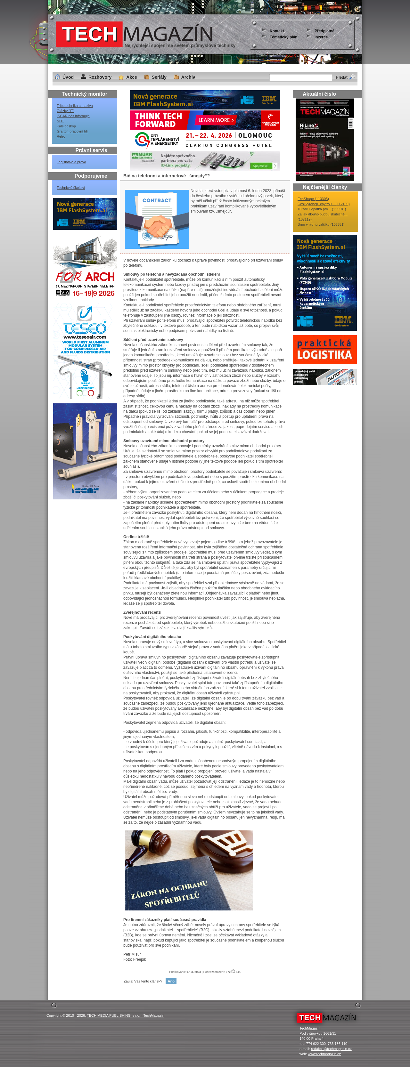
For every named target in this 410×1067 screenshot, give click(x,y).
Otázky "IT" (65, 111)
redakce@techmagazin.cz (331, 1049)
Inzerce (321, 37)
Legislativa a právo (71, 162)
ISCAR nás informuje (73, 116)
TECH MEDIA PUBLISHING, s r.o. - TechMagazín (125, 1015)
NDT (60, 121)
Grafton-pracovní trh (72, 131)
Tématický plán (284, 37)
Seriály (159, 77)
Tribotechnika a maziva (75, 106)
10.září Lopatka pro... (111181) (322, 209)
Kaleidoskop (66, 126)
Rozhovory (99, 77)
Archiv (188, 77)
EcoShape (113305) (313, 199)
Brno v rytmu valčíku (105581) (321, 224)
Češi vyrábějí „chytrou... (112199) (324, 204)
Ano (171, 981)
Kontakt (277, 31)
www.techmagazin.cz (324, 1054)
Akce (131, 77)
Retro (61, 136)
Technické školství (71, 188)
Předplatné (324, 31)
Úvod (68, 77)
